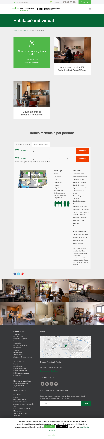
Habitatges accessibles (21, 373)
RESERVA (83, 151)
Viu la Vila (17, 395)
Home (15, 30)
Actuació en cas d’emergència (23, 404)
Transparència (18, 354)
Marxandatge (17, 411)
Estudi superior (18, 366)
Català (57, 2)
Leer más (51, 435)
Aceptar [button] (49, 427)
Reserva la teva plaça (22, 381)
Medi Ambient (18, 352)
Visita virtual (17, 348)
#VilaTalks (16, 415)
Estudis (15, 364)
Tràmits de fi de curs (20, 413)
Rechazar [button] (62, 427)
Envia (85, 403)
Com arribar (17, 343)
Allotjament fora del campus (22, 357)
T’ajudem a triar (18, 386)
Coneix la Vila (19, 332)
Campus (16, 350)
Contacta (16, 334)
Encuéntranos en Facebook (49, 371)
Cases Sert (17, 375)
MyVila (84, 2)
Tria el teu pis (24, 30)
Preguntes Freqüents (20, 339)
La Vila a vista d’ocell (20, 345)
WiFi (14, 406)
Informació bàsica (19, 388)
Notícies (16, 397)
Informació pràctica (19, 341)
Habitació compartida (20, 371)
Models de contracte (20, 390)
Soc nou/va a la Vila (20, 402)
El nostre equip (18, 336)
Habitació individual (19, 368)
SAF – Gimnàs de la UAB (21, 409)
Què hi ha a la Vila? (20, 399)
